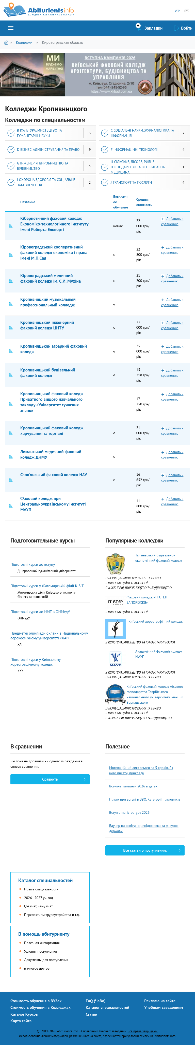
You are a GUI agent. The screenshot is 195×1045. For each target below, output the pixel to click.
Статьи (92, 1014)
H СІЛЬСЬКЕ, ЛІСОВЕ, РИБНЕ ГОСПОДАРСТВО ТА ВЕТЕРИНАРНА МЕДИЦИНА (138, 167)
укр (177, 10)
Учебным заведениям (163, 1007)
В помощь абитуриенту (44, 934)
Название (27, 202)
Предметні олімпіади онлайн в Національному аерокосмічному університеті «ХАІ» (49, 635)
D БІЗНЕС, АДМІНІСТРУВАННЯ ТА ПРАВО (48, 149)
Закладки (154, 28)
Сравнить (50, 779)
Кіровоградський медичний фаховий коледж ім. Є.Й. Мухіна (50, 278)
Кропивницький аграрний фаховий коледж (53, 348)
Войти (186, 28)
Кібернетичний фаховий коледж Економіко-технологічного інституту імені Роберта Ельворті (54, 224)
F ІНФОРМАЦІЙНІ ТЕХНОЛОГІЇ (134, 149)
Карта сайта (20, 1020)
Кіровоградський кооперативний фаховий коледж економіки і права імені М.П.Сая (53, 252)
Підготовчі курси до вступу (32, 564)
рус (186, 10)
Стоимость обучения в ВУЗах (36, 1000)
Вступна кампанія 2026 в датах (133, 786)
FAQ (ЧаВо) (96, 1000)
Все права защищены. (143, 1031)
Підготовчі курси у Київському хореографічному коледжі (35, 662)
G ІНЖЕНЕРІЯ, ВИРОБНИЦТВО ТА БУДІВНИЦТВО (42, 166)
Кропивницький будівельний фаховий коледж (47, 372)
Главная (7, 42)
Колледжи (24, 42)
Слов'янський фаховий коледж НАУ (53, 474)
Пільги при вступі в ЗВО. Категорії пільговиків (144, 799)
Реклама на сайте (159, 1000)
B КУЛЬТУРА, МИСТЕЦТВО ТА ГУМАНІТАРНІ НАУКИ (39, 133)
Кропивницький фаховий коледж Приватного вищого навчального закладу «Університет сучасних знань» (52, 402)
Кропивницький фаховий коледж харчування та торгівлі (52, 430)
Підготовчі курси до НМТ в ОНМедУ (40, 611)
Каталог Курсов (24, 1014)
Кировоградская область (62, 42)
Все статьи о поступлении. (145, 850)
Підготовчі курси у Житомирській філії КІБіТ (47, 585)
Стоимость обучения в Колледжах (40, 1007)
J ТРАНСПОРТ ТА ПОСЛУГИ (131, 182)
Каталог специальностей (45, 880)
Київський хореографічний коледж (155, 621)
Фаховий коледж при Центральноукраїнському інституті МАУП (53, 504)
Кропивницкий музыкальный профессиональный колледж (48, 302)
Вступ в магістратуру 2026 (129, 812)
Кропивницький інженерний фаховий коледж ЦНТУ (47, 325)
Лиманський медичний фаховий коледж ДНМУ (50, 454)
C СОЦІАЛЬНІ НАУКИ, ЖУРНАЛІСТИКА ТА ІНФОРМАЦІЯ (142, 133)
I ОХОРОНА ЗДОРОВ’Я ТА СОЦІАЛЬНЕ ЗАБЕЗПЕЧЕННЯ (46, 182)
